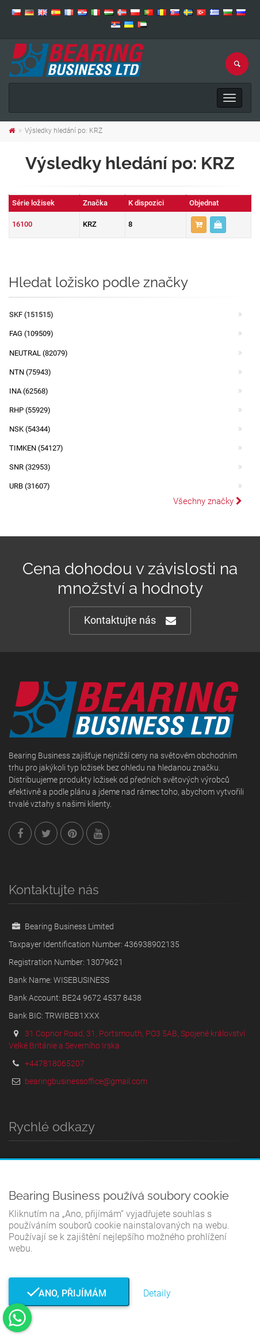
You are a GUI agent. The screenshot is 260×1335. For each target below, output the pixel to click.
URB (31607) (29, 486)
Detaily (157, 1293)
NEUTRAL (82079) (38, 353)
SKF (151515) (31, 314)
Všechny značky (207, 501)
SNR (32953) (30, 467)
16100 (22, 224)
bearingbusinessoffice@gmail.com (86, 1081)
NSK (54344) (30, 429)
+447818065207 (55, 1063)
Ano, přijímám (69, 1293)
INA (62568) (28, 391)
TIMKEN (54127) (36, 448)
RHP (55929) (30, 410)
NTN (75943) (30, 372)
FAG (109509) (31, 333)
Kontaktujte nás (130, 620)
